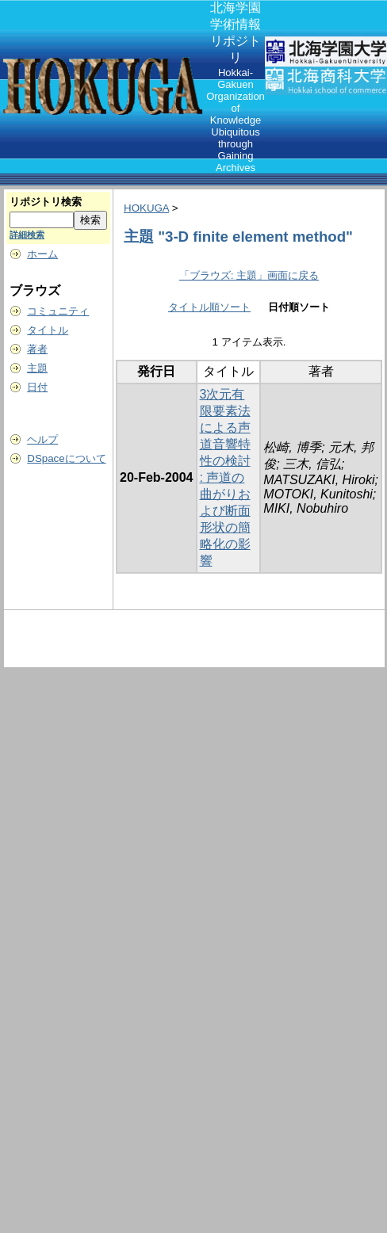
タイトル (47, 330)
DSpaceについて (66, 458)
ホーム (42, 254)
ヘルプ (42, 439)
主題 (37, 368)
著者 (37, 349)
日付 (37, 387)
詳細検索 (27, 234)
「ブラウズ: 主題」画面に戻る (249, 275)
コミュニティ (58, 311)
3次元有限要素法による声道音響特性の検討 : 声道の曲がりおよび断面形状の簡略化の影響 (225, 477)
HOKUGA (146, 208)
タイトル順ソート (209, 307)
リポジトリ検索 (46, 202)
